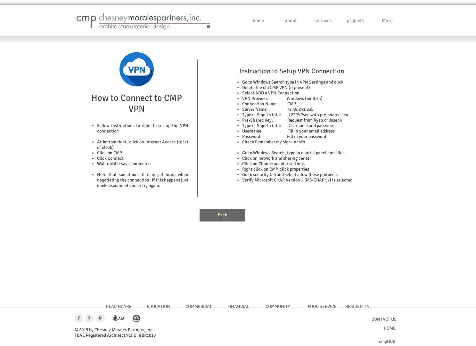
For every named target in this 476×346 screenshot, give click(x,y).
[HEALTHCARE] (118, 307)
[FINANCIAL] (238, 307)
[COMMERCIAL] (199, 307)
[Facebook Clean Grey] (79, 318)
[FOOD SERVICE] (322, 307)
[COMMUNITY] (277, 307)
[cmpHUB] (387, 341)
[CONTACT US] (383, 319)
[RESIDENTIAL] (358, 307)
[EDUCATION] (158, 307)
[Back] (222, 215)
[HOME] (389, 328)
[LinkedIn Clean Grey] (100, 318)
